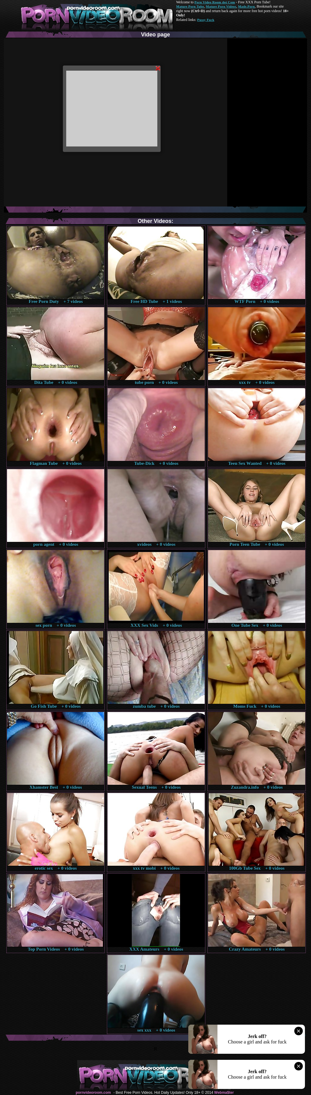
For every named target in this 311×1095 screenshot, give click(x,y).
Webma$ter (224, 1092)
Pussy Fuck (205, 20)
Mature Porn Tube (190, 6)
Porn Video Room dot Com (214, 2)
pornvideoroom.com (93, 1092)
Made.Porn (246, 6)
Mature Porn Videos (221, 6)
